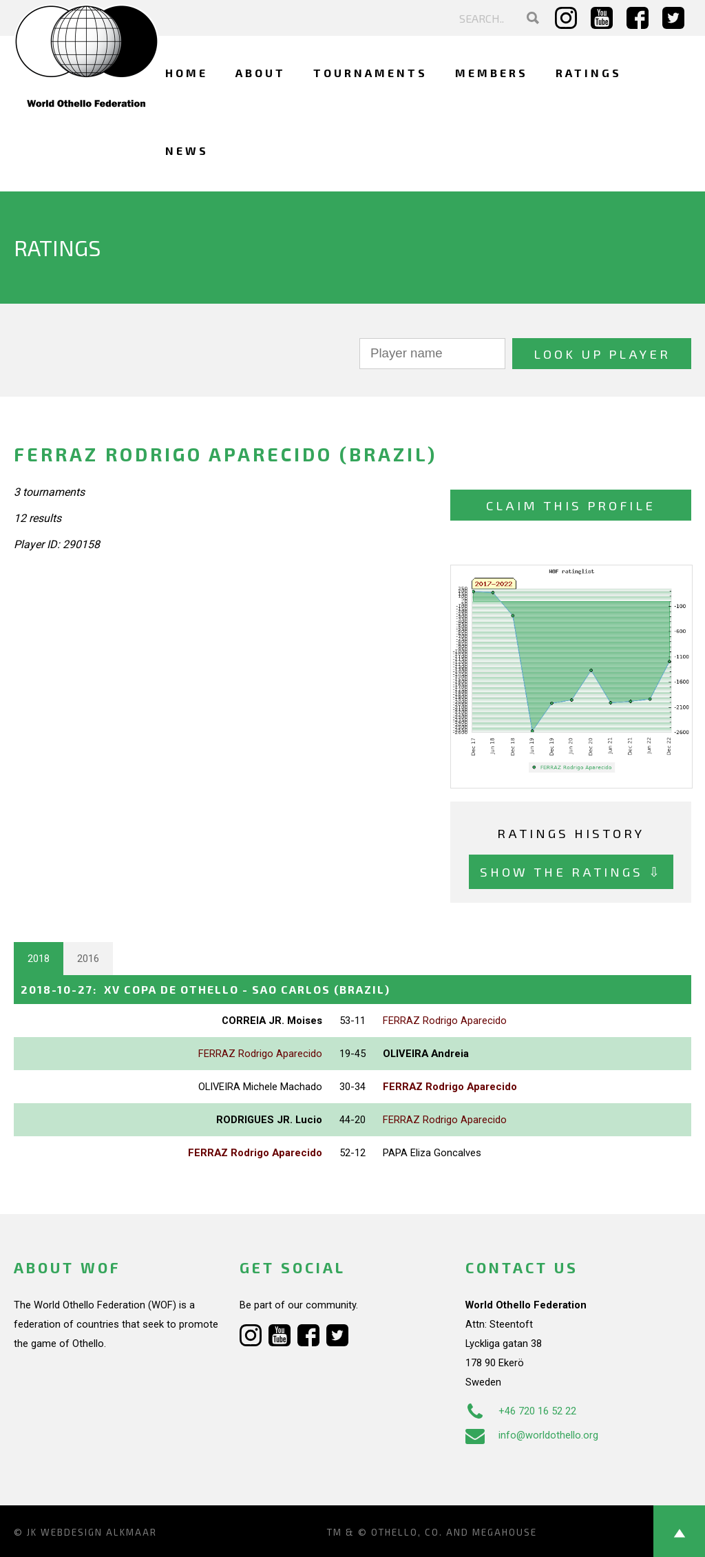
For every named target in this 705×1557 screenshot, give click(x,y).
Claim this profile (570, 505)
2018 (39, 958)
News (187, 150)
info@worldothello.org (531, 1435)
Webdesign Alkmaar (99, 1532)
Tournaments (370, 72)
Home (186, 72)
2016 (88, 958)
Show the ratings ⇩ (571, 871)
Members (491, 72)
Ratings (589, 72)
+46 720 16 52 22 (520, 1411)
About (260, 72)
